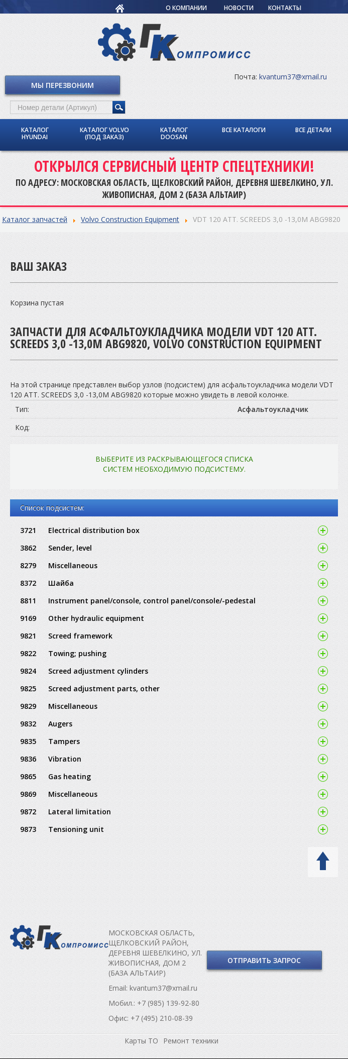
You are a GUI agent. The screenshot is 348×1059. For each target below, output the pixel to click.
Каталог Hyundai (35, 133)
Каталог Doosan (174, 133)
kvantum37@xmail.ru (293, 76)
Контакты (284, 8)
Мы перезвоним (62, 85)
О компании (186, 8)
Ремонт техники (190, 1040)
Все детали (313, 130)
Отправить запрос (264, 960)
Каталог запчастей (34, 219)
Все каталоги (244, 130)
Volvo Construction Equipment (130, 219)
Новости (239, 8)
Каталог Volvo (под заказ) (104, 133)
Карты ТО (141, 1040)
